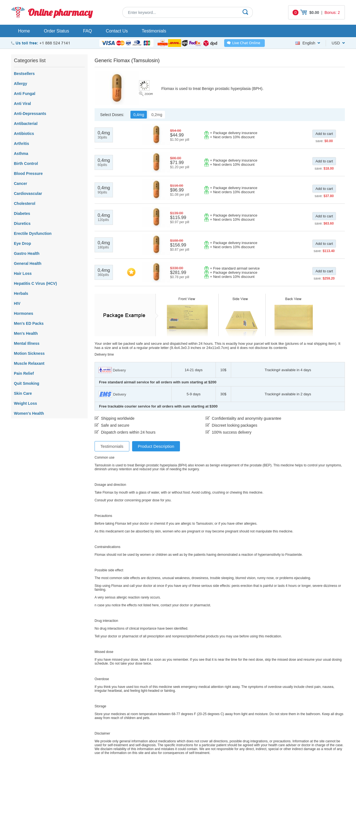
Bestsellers (24, 73)
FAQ (87, 31)
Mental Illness (26, 343)
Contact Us (117, 31)
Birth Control (26, 163)
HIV (17, 303)
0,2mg (156, 114)
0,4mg (138, 114)
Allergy (20, 83)
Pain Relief (24, 373)
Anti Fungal (24, 93)
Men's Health (26, 333)
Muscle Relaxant (29, 363)
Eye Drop (22, 243)
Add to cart (324, 134)
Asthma (21, 153)
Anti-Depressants (30, 113)
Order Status (56, 31)
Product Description (156, 446)
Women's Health (29, 413)
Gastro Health (26, 253)
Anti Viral (22, 103)
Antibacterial (26, 123)
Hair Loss (23, 273)
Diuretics (22, 223)
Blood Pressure (28, 173)
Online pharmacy (60, 12)
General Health (27, 263)
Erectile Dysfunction (32, 233)
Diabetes (22, 213)
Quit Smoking (26, 383)
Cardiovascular (28, 193)
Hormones (23, 313)
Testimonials (154, 31)
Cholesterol (24, 203)
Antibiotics (24, 133)
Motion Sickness (29, 353)
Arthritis (21, 143)
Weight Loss (25, 403)
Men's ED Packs (29, 323)
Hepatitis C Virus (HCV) (35, 283)
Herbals (21, 293)
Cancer (20, 183)
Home (24, 31)
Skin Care (23, 393)
